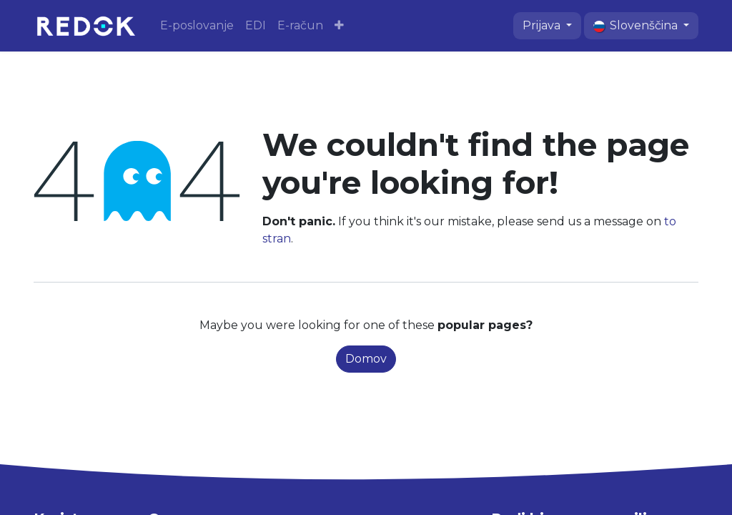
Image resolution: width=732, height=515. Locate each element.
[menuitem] (196, 25)
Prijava (543, 25)
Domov (366, 359)
